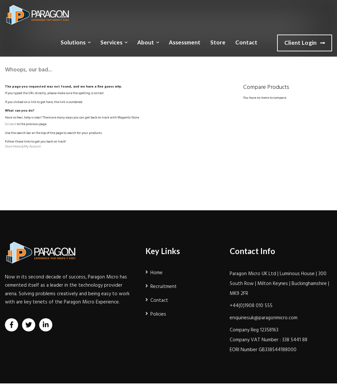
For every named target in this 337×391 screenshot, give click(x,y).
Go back (10, 124)
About (145, 42)
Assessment (184, 42)
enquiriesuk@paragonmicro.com (264, 318)
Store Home (13, 146)
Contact (246, 42)
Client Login (304, 43)
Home (156, 273)
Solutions (73, 42)
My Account (32, 146)
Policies (158, 314)
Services (111, 42)
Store (217, 42)
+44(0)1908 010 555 (251, 306)
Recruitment (163, 287)
